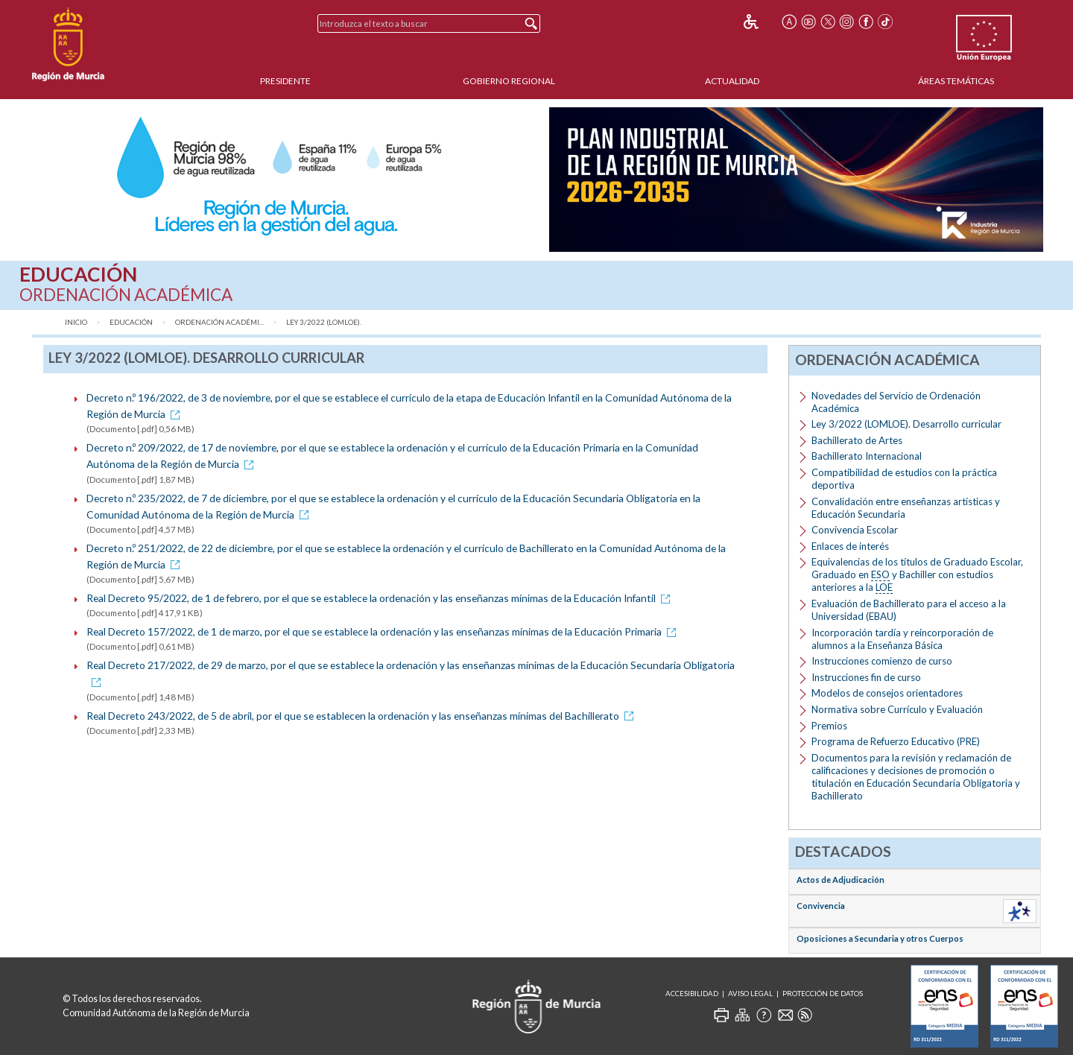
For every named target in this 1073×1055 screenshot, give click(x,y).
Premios (829, 726)
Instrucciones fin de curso (866, 677)
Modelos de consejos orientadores (887, 693)
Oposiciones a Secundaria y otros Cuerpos (880, 938)
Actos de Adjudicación (840, 879)
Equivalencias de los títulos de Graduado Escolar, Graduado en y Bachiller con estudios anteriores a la (917, 575)
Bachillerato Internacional (866, 456)
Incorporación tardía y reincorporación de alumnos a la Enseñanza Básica (902, 639)
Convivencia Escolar (854, 530)
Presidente (285, 80)
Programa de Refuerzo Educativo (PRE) (895, 741)
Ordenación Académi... (219, 322)
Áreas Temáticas (956, 80)
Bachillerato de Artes (856, 440)
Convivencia (821, 905)
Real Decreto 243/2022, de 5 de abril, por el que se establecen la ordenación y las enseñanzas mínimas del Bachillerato (362, 715)
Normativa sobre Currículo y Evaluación (897, 709)
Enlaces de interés (850, 546)
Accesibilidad (691, 993)
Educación (131, 322)
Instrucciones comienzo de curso (881, 661)
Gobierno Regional (509, 80)
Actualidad (732, 80)
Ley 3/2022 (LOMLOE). (323, 322)
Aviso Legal (750, 993)
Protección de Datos (822, 993)
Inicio (76, 322)
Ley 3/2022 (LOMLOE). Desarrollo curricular (906, 424)
